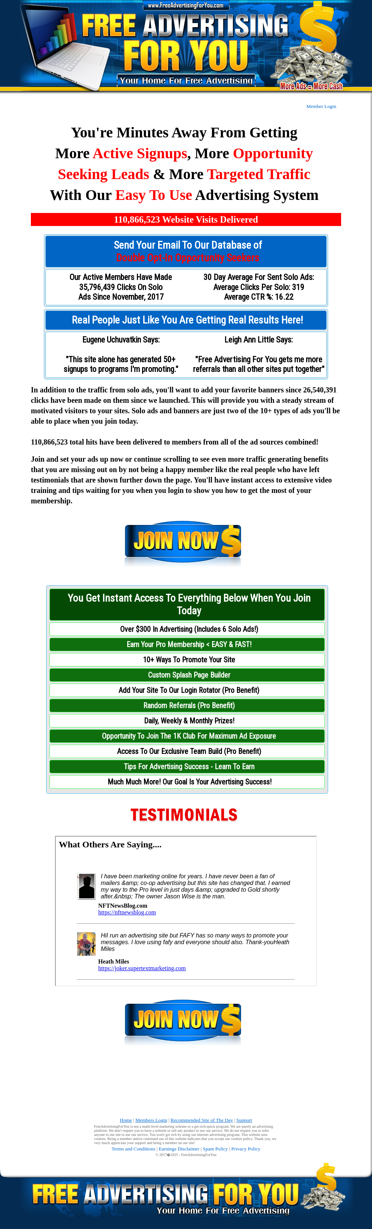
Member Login (321, 106)
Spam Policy (215, 1149)
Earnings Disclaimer (179, 1149)
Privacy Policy (245, 1149)
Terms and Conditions (133, 1149)
